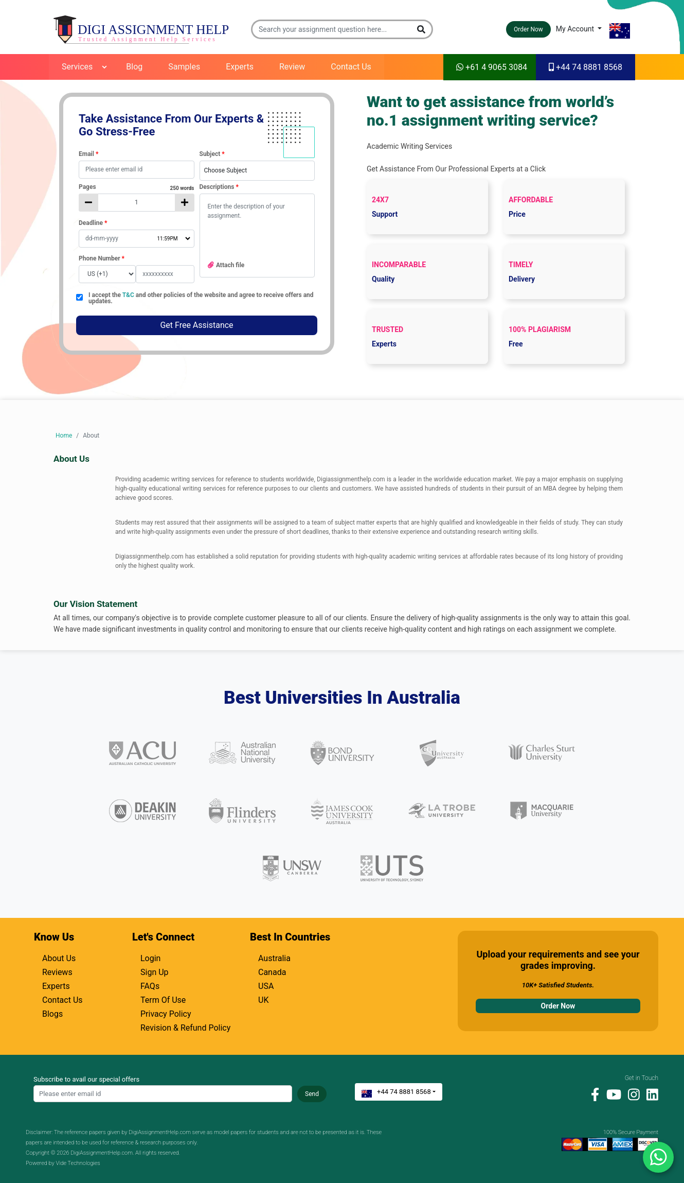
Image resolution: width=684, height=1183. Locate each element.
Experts (240, 67)
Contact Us (351, 67)
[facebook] (592, 1094)
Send (312, 1094)
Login (150, 957)
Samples (184, 67)
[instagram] (631, 1094)
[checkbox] (79, 297)
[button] (422, 29)
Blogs (52, 1012)
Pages (136, 187)
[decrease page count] (88, 203)
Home (64, 435)
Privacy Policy (165, 1012)
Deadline (93, 223)
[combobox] (257, 171)
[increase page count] (184, 203)
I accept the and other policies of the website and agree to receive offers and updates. (201, 298)
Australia (274, 957)
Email (88, 154)
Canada (272, 971)
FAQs (149, 984)
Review (292, 67)
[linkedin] (649, 1094)
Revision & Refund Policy (185, 1026)
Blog (134, 67)
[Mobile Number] (165, 274)
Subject (212, 154)
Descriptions (219, 187)
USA (266, 984)
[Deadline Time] (173, 238)
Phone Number (101, 258)
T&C (129, 295)
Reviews (57, 971)
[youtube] (611, 1094)
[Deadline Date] (136, 239)
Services (77, 67)
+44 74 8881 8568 (585, 67)
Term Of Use (163, 998)
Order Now (558, 1006)
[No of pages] (136, 203)
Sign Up (154, 971)
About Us (59, 957)
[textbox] (136, 170)
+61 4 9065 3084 (491, 67)
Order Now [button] (528, 29)
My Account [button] (576, 28)
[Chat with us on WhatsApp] (658, 1157)
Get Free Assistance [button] (196, 325)
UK (263, 998)
